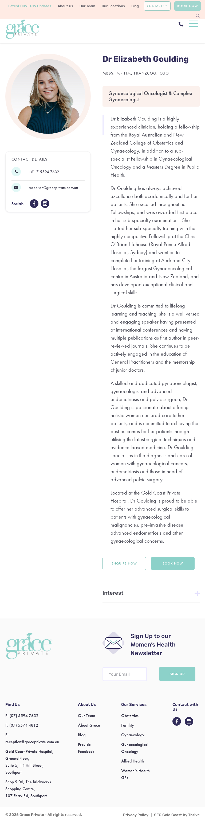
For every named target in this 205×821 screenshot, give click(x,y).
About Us (65, 6)
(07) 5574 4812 (23, 725)
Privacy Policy (135, 815)
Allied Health (132, 761)
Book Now (187, 6)
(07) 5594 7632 (24, 715)
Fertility (127, 725)
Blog (135, 6)
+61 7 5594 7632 (44, 171)
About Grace (89, 725)
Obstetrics (130, 715)
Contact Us (157, 6)
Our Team (87, 6)
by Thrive (191, 815)
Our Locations (113, 6)
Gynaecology (132, 735)
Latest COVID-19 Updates (29, 6)
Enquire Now (124, 563)
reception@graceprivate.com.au (53, 187)
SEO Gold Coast (168, 815)
